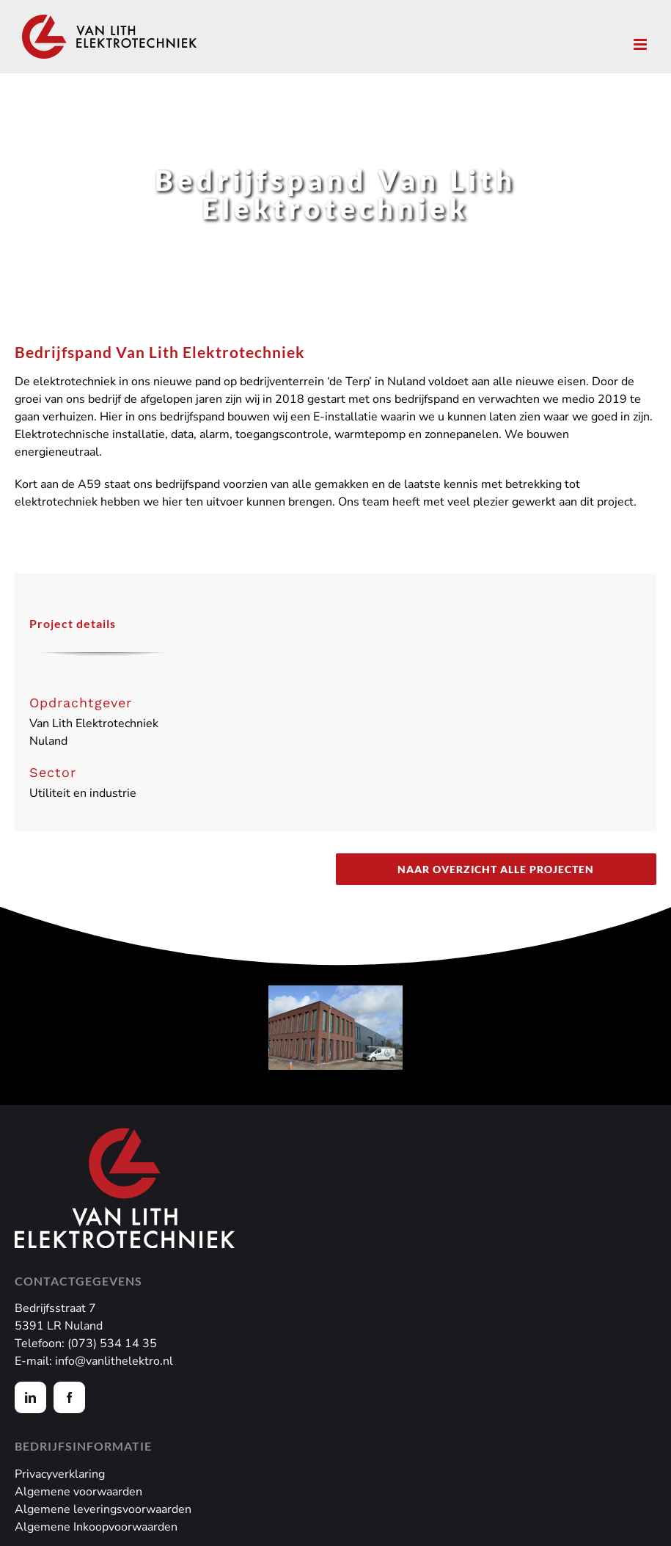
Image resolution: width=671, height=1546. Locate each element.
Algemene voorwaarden (78, 1492)
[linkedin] (30, 1397)
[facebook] (69, 1397)
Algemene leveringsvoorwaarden (103, 1509)
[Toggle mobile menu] (641, 44)
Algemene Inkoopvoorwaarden (96, 1527)
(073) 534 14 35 (112, 1343)
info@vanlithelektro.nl (114, 1361)
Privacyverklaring (60, 1474)
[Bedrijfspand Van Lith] (335, 1027)
